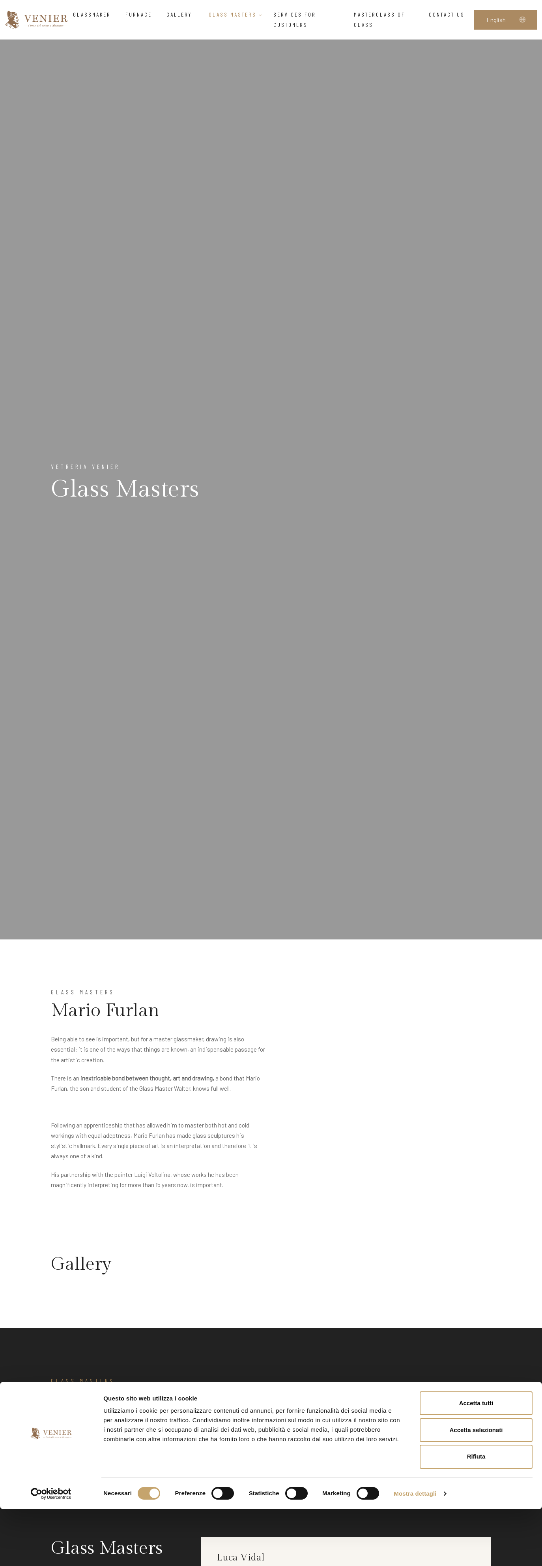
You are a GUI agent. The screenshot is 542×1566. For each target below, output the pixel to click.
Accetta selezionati (476, 1486)
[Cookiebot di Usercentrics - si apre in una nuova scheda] (51, 1551)
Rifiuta (476, 1513)
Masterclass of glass (379, 19)
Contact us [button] (449, 14)
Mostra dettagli (415, 1550)
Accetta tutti (476, 1460)
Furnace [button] (140, 14)
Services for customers (294, 19)
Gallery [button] (182, 14)
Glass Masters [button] (236, 14)
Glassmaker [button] (94, 14)
